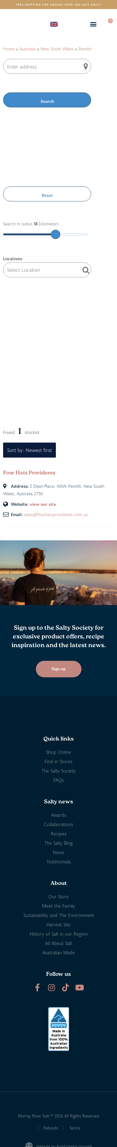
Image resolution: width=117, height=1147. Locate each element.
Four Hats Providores (29, 473)
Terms (74, 1128)
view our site (43, 504)
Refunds (50, 1128)
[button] (93, 24)
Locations (12, 258)
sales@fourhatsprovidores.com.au (56, 514)
